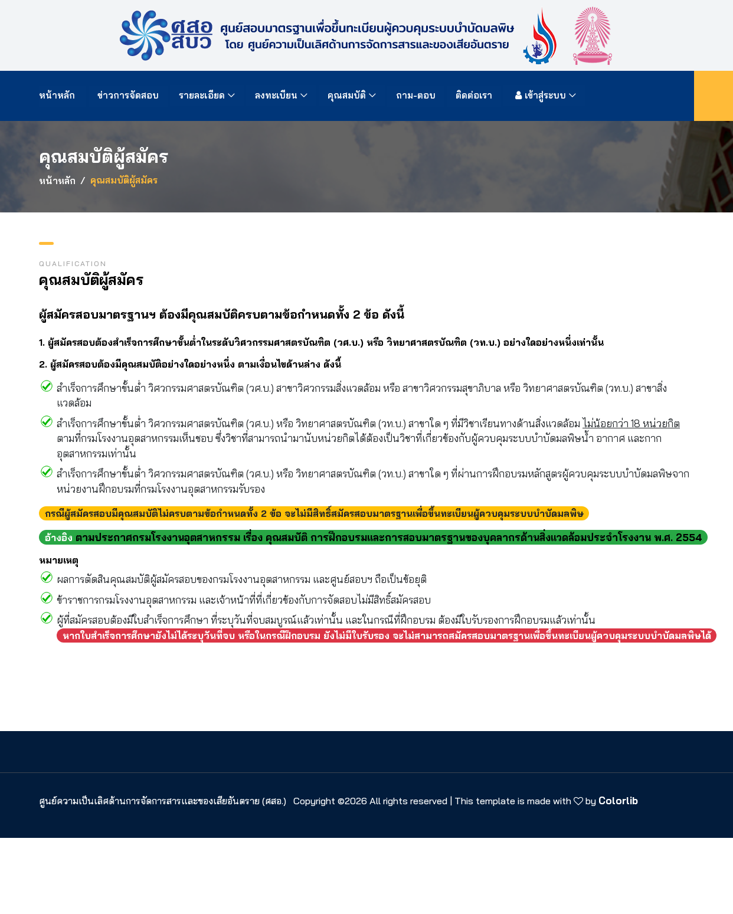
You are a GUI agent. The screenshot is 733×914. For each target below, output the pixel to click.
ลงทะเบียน (277, 95)
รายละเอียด (202, 95)
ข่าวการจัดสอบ (128, 95)
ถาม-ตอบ (416, 95)
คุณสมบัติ (347, 95)
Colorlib (618, 800)
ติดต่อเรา (474, 95)
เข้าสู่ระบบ (540, 95)
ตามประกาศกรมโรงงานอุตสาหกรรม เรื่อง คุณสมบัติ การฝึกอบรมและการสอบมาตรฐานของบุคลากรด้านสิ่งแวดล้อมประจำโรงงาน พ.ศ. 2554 (389, 537)
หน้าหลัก (59, 95)
